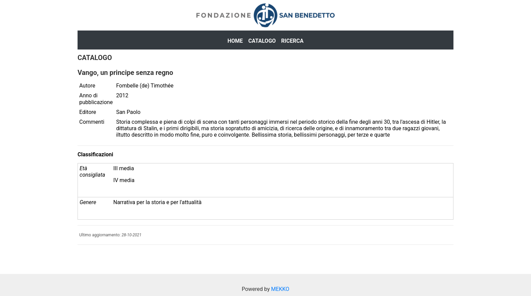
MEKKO (280, 289)
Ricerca (292, 41)
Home (235, 41)
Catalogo (262, 41)
